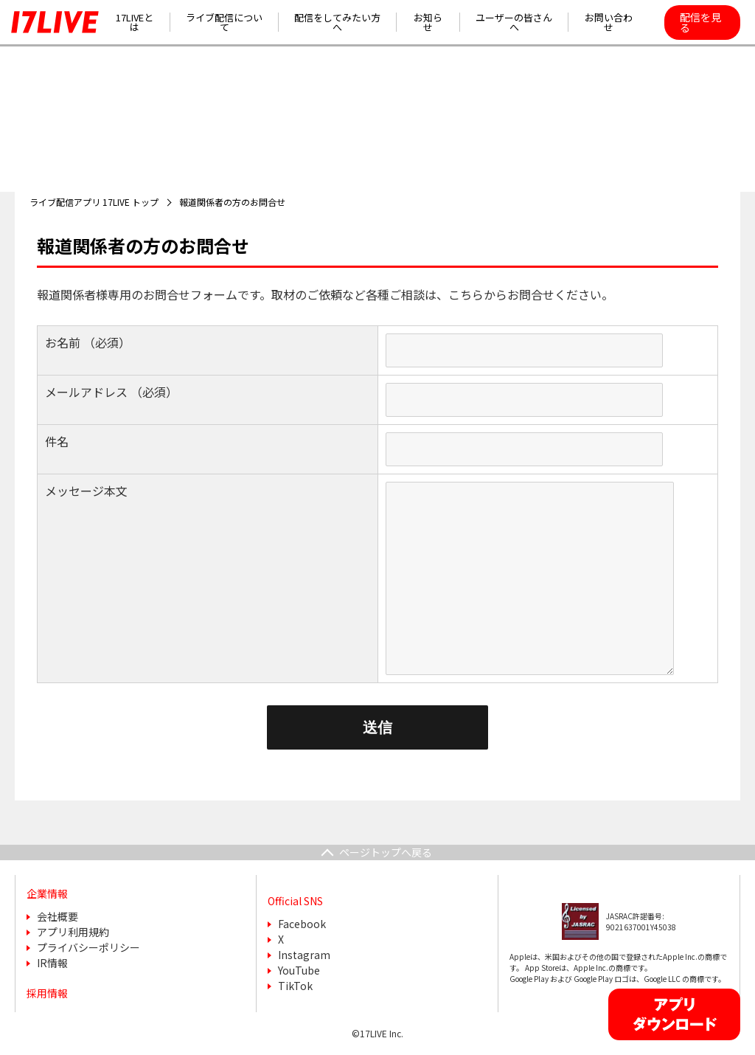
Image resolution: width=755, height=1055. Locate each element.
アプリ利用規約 (73, 931)
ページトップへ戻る (385, 852)
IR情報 (52, 962)
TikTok (295, 985)
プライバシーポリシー (88, 947)
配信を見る (700, 22)
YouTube (299, 970)
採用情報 (47, 993)
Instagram (304, 954)
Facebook (302, 923)
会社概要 (57, 916)
